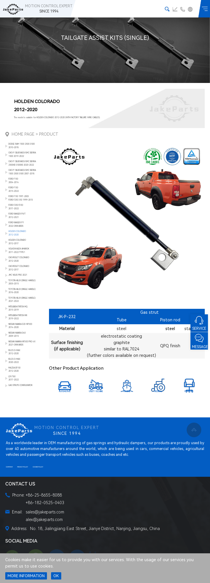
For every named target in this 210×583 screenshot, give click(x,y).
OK (56, 576)
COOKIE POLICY (38, 467)
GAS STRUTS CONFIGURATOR (20, 385)
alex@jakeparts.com (44, 519)
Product (48, 134)
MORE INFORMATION (26, 576)
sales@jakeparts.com (45, 512)
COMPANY (9, 467)
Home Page (23, 134)
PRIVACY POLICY (22, 467)
